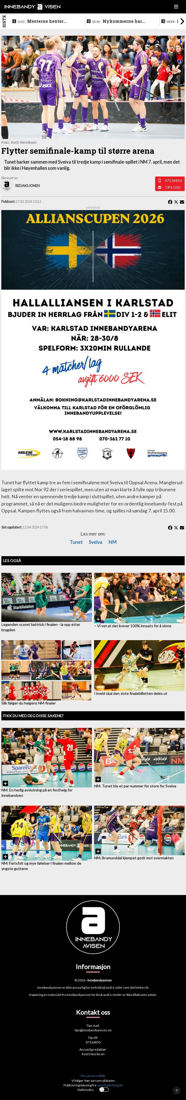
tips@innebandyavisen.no (93, 1030)
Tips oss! (173, 187)
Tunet (76, 542)
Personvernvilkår (93, 1076)
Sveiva (95, 542)
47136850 (173, 180)
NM (112, 542)
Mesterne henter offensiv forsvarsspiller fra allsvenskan (44, 21)
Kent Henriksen (93, 1054)
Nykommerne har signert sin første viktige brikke (119, 21)
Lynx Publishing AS (110, 1085)
